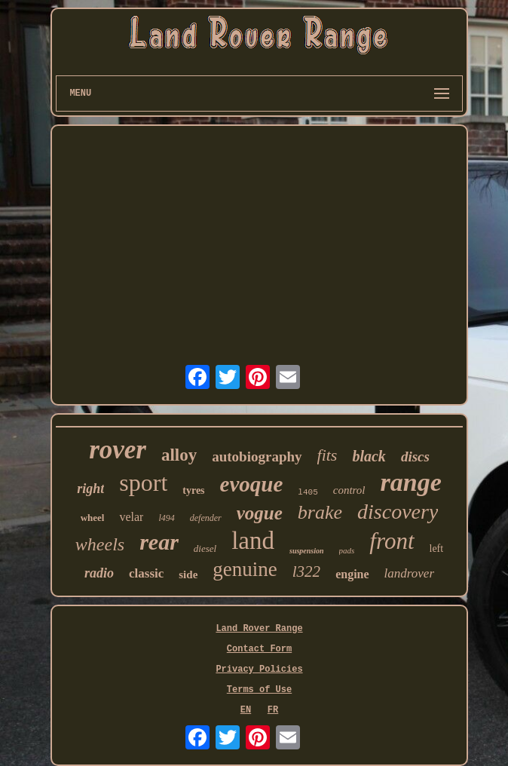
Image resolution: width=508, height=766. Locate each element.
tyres (193, 490)
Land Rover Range (259, 629)
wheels (99, 544)
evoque (251, 484)
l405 (307, 492)
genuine (245, 569)
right (90, 488)
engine (352, 574)
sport (143, 482)
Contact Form (259, 649)
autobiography (256, 456)
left (437, 548)
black (368, 456)
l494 (166, 518)
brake (320, 512)
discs (415, 456)
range (411, 482)
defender (206, 518)
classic (146, 573)
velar (131, 516)
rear (159, 541)
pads (347, 550)
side (188, 574)
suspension (306, 551)
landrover (409, 573)
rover (117, 449)
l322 (306, 571)
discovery (397, 511)
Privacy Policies (259, 669)
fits (327, 455)
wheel (93, 517)
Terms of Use (259, 690)
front (391, 541)
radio (99, 573)
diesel (205, 548)
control (349, 490)
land (252, 540)
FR (273, 710)
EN (245, 710)
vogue (260, 513)
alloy (179, 455)
